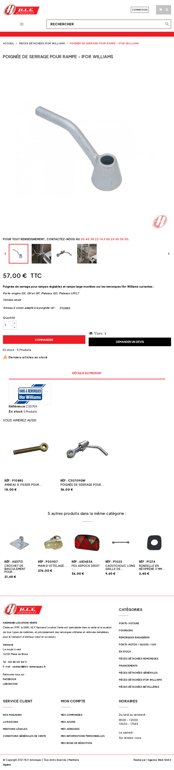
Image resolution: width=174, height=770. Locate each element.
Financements (128, 665)
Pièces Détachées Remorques (138, 658)
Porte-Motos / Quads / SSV (137, 644)
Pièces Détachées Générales (138, 672)
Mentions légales (15, 728)
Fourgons (126, 630)
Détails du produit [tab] (87, 373)
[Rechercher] (108, 24)
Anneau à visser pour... (23, 484)
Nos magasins (12, 714)
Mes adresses (70, 728)
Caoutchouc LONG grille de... (120, 567)
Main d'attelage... (52, 565)
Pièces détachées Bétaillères (139, 686)
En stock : (9, 349)
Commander (44, 340)
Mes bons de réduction (76, 743)
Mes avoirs (68, 721)
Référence (17, 406)
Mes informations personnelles (83, 736)
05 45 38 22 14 (92, 239)
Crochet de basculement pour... (15, 568)
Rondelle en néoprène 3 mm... (152, 567)
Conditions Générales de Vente (24, 736)
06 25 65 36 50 (117, 239)
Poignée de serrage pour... (82, 484)
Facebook (9, 679)
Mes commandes (72, 714)
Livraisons (10, 721)
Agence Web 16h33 (159, 759)
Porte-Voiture (129, 623)
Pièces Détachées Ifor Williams (140, 679)
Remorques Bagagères (134, 637)
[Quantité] (7, 325)
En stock (16, 411)
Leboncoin (10, 683)
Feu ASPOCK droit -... (86, 567)
